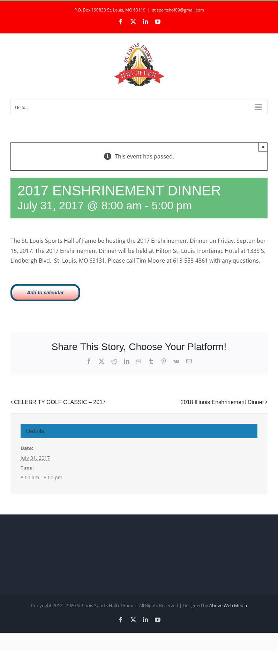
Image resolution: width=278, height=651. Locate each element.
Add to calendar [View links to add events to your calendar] (45, 292)
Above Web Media (228, 605)
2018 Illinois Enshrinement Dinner (222, 402)
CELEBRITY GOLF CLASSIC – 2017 (60, 402)
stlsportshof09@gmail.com (178, 10)
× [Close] (263, 147)
